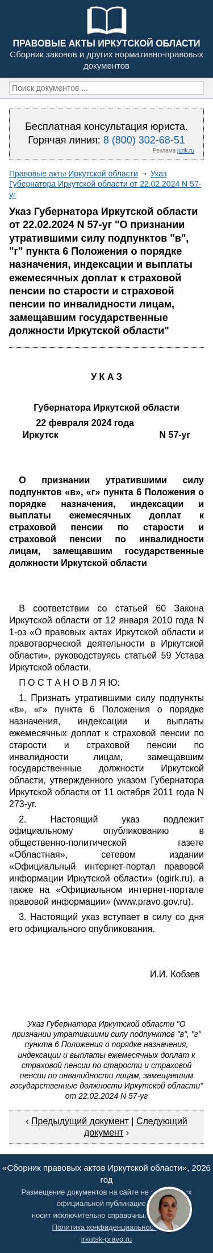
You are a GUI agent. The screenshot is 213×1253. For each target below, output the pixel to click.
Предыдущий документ (80, 1121)
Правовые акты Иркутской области (73, 173)
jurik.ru (185, 150)
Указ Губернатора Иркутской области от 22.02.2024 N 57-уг (105, 184)
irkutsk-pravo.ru (106, 1239)
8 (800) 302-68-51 (144, 140)
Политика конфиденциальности (106, 1227)
